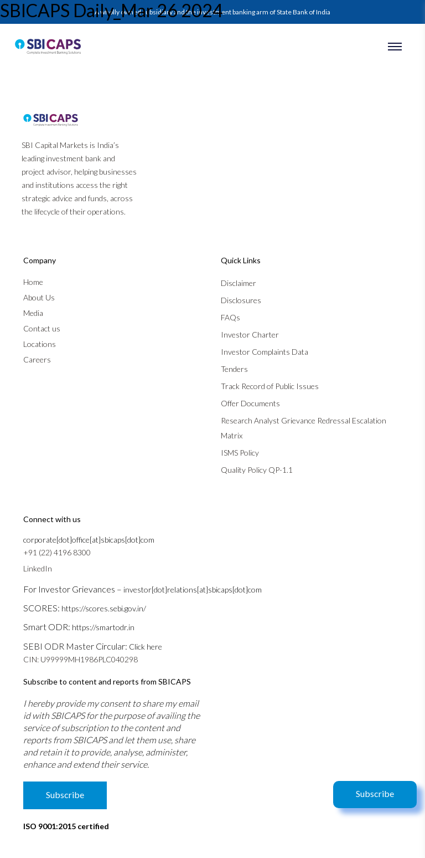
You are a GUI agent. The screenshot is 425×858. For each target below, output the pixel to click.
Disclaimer (238, 283)
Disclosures (241, 300)
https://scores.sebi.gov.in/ (103, 608)
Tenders (234, 369)
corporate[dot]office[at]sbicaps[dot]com (88, 539)
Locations (39, 344)
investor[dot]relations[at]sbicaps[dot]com (192, 589)
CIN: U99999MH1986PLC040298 (80, 659)
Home (33, 282)
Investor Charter (250, 334)
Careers (37, 359)
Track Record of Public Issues (270, 386)
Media (33, 313)
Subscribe (375, 793)
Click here (145, 646)
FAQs (230, 317)
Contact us (41, 328)
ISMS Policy (240, 452)
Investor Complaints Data (264, 351)
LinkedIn (37, 568)
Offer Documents (250, 403)
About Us (39, 297)
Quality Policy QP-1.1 (257, 469)
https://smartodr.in (103, 627)
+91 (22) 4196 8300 (57, 552)
